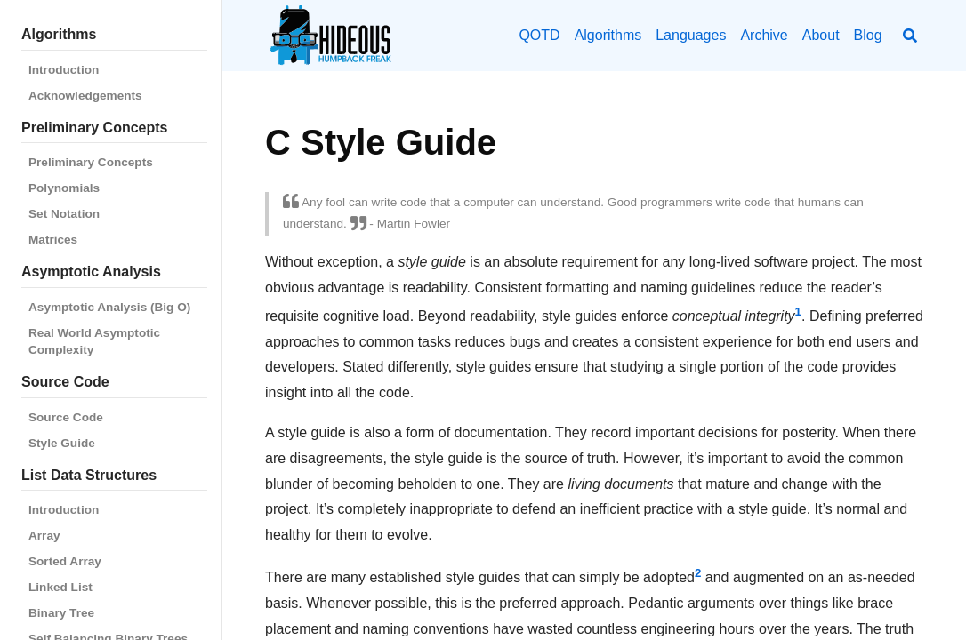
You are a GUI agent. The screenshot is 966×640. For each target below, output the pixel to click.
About (821, 35)
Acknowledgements (85, 95)
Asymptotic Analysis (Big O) (109, 307)
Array (44, 535)
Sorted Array (64, 561)
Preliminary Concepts (90, 162)
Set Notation (64, 213)
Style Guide (61, 443)
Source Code (65, 417)
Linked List (60, 587)
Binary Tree (61, 613)
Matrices (52, 239)
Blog (868, 35)
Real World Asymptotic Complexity (94, 341)
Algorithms (608, 35)
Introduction (63, 69)
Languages (691, 35)
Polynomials (64, 188)
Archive (763, 35)
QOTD (539, 35)
